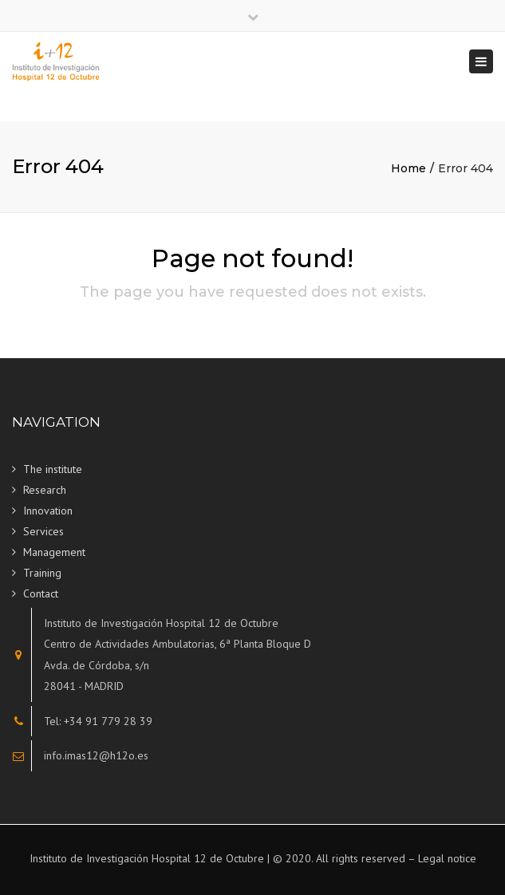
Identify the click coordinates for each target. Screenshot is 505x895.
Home (408, 168)
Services (43, 531)
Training (42, 573)
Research (44, 490)
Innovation (48, 510)
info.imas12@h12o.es (96, 755)
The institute (52, 469)
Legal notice (447, 858)
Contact (40, 593)
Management (54, 552)
